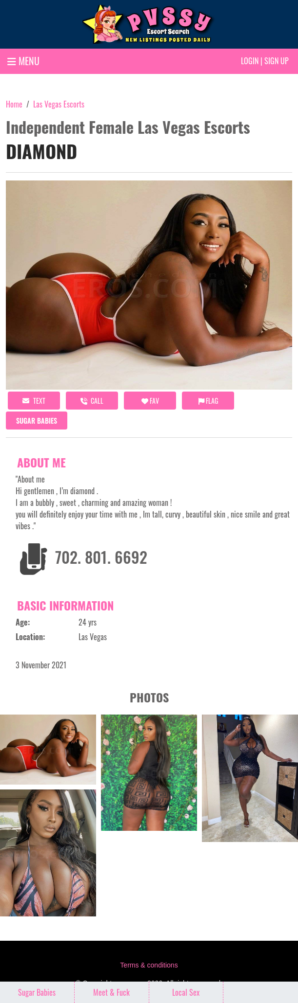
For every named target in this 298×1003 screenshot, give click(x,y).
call (91, 400)
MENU (23, 61)
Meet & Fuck (111, 992)
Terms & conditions (149, 965)
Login (249, 61)
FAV (150, 400)
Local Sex (185, 992)
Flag (208, 400)
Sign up (276, 61)
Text (33, 400)
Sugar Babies (36, 420)
